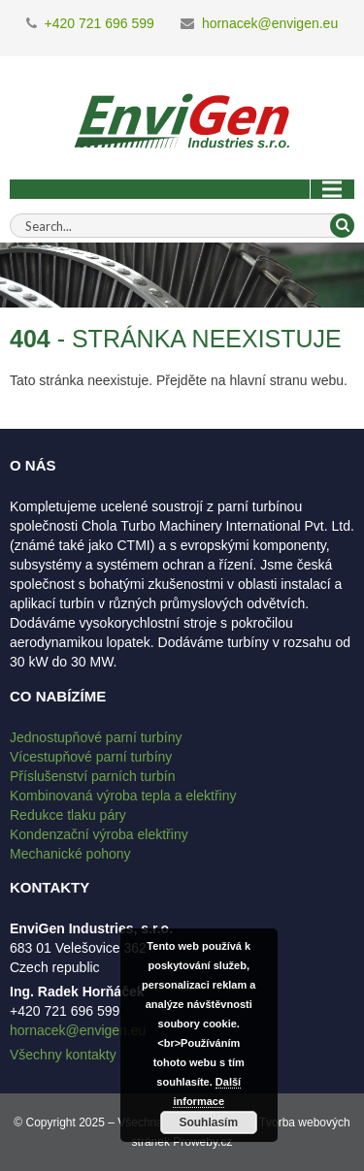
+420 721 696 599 (99, 23)
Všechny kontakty (63, 1054)
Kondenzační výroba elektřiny (99, 834)
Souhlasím (208, 1122)
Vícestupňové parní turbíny (91, 756)
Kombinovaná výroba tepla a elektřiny (123, 795)
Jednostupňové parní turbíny (96, 737)
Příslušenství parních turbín (92, 776)
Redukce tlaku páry (68, 815)
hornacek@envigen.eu (270, 23)
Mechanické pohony (70, 854)
